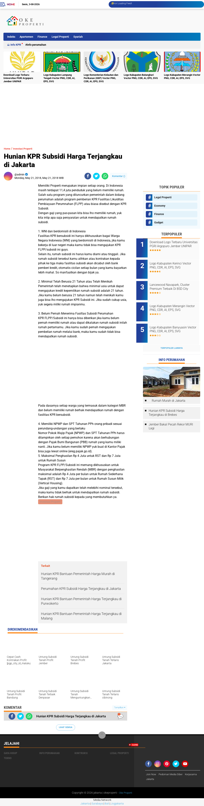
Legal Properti (60, 36)
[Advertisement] (130, 20)
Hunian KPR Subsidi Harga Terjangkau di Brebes (167, 402)
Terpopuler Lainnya (172, 337)
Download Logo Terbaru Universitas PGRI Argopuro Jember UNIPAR (18, 78)
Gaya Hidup (10, 753)
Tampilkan (119, 708)
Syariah (78, 36)
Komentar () (118, 176)
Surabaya (97, 804)
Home (11, 4)
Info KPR (15, 44)
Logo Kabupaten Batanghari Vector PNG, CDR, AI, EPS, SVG (141, 76)
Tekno (7, 758)
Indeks (11, 36)
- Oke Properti (124, 793)
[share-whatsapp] (105, 176)
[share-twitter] (96, 176)
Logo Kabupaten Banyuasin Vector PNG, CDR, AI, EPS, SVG (176, 321)
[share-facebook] (87, 176)
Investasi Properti (27, 148)
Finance (42, 36)
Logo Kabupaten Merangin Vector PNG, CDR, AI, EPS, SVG (182, 76)
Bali (107, 804)
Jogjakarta (117, 804)
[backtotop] (102, 735)
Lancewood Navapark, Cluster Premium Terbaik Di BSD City (176, 282)
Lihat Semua (65, 727)
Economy (159, 205)
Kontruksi (81, 753)
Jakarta (85, 804)
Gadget (158, 222)
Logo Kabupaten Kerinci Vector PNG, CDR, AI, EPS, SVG (176, 263)
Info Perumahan (36, 44)
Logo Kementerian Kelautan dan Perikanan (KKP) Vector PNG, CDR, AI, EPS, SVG (101, 78)
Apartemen (26, 36)
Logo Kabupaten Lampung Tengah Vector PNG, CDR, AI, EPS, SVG (59, 78)
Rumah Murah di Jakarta (168, 390)
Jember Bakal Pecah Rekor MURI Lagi (171, 416)
